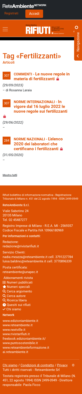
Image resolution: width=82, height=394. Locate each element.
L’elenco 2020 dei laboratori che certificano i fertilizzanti (38, 144)
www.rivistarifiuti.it (16, 334)
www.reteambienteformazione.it (26, 348)
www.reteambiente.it (18, 325)
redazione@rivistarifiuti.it (21, 246)
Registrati (11, 13)
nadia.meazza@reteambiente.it (25, 257)
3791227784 (64, 257)
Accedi (34, 14)
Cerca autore (14, 296)
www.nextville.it (14, 330)
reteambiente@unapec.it (20, 272)
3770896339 (63, 261)
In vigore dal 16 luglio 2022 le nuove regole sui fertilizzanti (40, 106)
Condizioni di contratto (37, 365)
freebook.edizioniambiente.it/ (24, 339)
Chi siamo (12, 309)
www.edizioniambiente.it (20, 321)
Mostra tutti (10, 175)
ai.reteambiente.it (15, 352)
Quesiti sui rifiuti (17, 305)
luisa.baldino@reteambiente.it (24, 261)
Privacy (62, 365)
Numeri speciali (16, 287)
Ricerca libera (15, 300)
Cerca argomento (17, 291)
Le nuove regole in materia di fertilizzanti (42, 76)
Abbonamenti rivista (18, 278)
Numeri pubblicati (18, 282)
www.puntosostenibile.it (20, 343)
